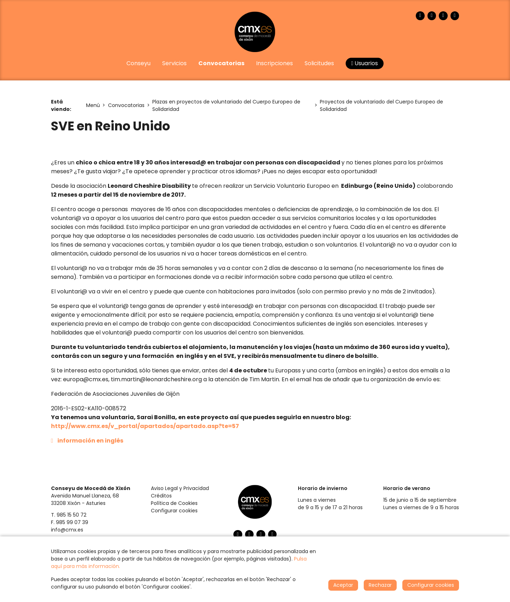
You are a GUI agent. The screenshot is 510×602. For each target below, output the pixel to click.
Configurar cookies (174, 510)
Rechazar (380, 585)
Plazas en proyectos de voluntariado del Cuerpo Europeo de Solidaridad (226, 105)
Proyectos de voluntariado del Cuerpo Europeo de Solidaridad (381, 105)
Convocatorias (126, 105)
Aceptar (343, 585)
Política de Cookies (174, 503)
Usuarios (364, 63)
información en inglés (90, 441)
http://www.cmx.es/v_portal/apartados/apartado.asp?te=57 (145, 426)
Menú (93, 105)
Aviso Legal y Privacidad (180, 488)
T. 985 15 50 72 (68, 514)
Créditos (161, 495)
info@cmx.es (67, 529)
